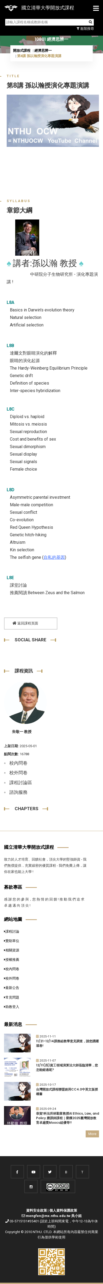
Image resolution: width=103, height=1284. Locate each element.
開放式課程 (21, 51)
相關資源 (11, 950)
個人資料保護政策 (63, 1210)
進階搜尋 (85, 29)
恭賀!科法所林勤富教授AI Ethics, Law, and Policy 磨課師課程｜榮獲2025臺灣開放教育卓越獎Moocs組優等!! (67, 1118)
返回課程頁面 (25, 623)
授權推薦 (11, 960)
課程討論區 (20, 782)
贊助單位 (11, 941)
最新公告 (11, 988)
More (92, 1134)
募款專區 (13, 887)
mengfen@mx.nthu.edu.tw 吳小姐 (54, 1216)
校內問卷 (18, 763)
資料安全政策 (36, 1210)
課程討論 (11, 931)
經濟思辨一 (43, 51)
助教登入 (11, 1007)
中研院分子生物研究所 (51, 274)
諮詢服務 (18, 792)
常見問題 (11, 997)
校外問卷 (18, 772)
